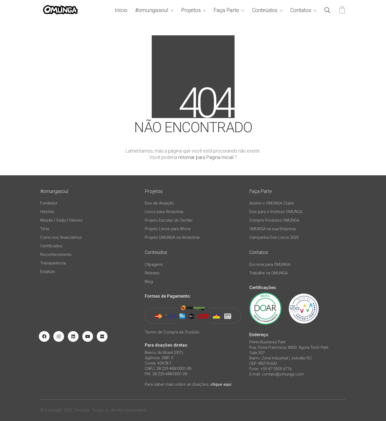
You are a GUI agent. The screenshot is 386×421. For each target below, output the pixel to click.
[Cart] (342, 10)
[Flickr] (102, 336)
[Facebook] (44, 336)
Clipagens (154, 264)
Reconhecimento (56, 254)
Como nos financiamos (61, 237)
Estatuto (47, 271)
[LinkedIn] (73, 336)
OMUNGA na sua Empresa (272, 228)
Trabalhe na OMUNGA (268, 273)
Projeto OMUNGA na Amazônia (172, 237)
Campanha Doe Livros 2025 (274, 237)
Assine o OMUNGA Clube (271, 203)
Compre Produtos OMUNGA (274, 220)
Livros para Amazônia (164, 211)
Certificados (51, 246)
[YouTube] (87, 336)
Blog (149, 281)
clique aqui (220, 384)
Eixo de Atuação (159, 203)
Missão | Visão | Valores (61, 220)
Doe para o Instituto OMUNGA (275, 211)
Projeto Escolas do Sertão (168, 220)
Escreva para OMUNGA (269, 264)
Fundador (48, 203)
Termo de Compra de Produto (172, 332)
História (47, 211)
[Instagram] (58, 336)
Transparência (53, 263)
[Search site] (327, 11)
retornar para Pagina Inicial (205, 157)
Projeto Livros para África (167, 228)
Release (152, 273)
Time (44, 228)
